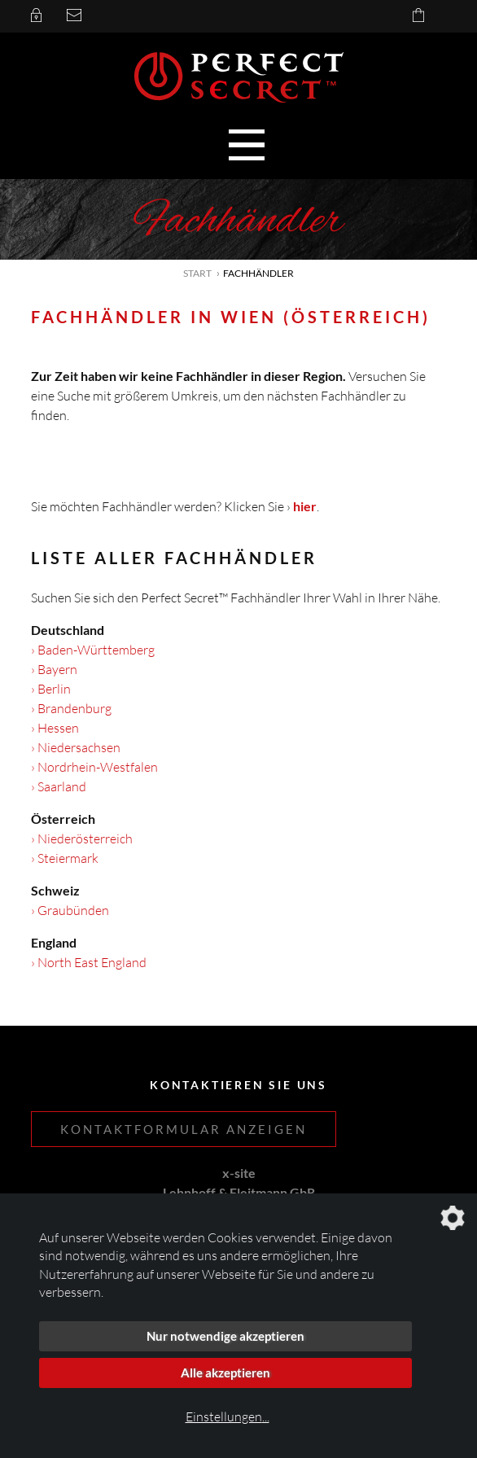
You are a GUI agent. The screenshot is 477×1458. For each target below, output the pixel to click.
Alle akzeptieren (225, 1372)
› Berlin (51, 689)
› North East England (89, 962)
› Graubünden (70, 910)
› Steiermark (64, 858)
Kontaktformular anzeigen (183, 1129)
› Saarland (58, 786)
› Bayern (54, 669)
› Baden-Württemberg (93, 649)
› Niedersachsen (75, 747)
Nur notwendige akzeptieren (225, 1336)
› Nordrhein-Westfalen (94, 767)
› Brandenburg (71, 708)
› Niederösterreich (82, 838)
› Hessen (55, 728)
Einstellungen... (227, 1416)
